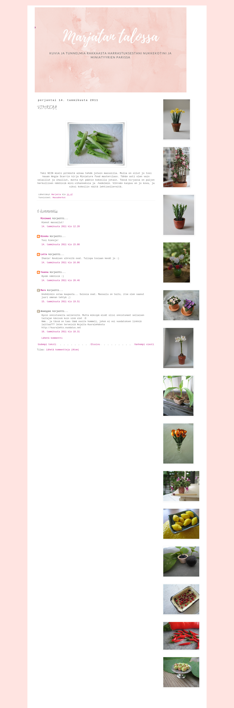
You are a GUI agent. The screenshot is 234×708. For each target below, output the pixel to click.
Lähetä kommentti (52, 338)
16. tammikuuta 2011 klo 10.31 (60, 331)
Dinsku (44, 236)
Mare (43, 290)
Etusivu (95, 344)
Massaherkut (59, 198)
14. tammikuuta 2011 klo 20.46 (60, 280)
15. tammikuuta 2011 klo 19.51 (60, 301)
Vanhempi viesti (144, 344)
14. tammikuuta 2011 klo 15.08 (60, 244)
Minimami (46, 218)
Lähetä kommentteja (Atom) (62, 350)
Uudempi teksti (47, 344)
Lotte (44, 254)
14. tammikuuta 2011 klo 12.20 (60, 226)
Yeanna (44, 272)
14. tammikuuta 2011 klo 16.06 (60, 262)
